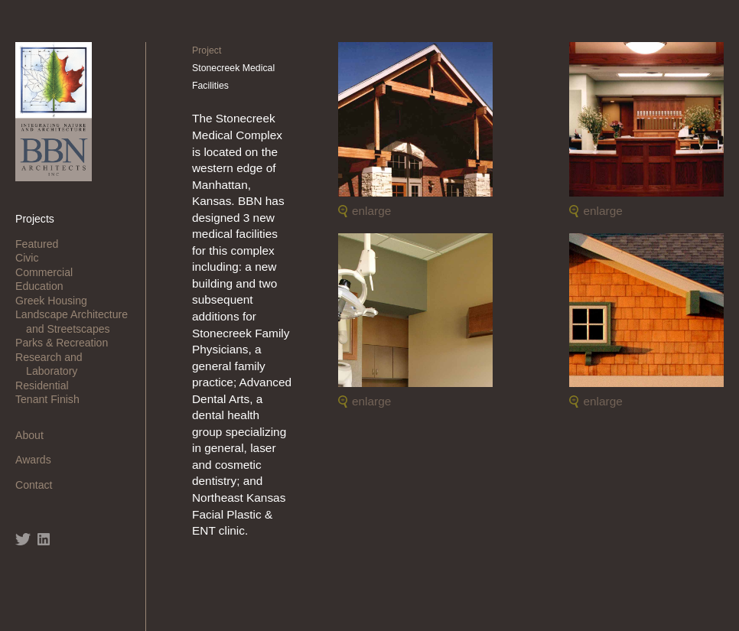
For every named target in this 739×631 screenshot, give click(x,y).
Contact (39, 485)
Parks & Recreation (67, 343)
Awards (38, 460)
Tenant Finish (53, 399)
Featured (42, 244)
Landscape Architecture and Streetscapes (77, 321)
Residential (47, 385)
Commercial (49, 272)
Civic (32, 258)
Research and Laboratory (54, 364)
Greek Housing (56, 300)
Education (44, 286)
